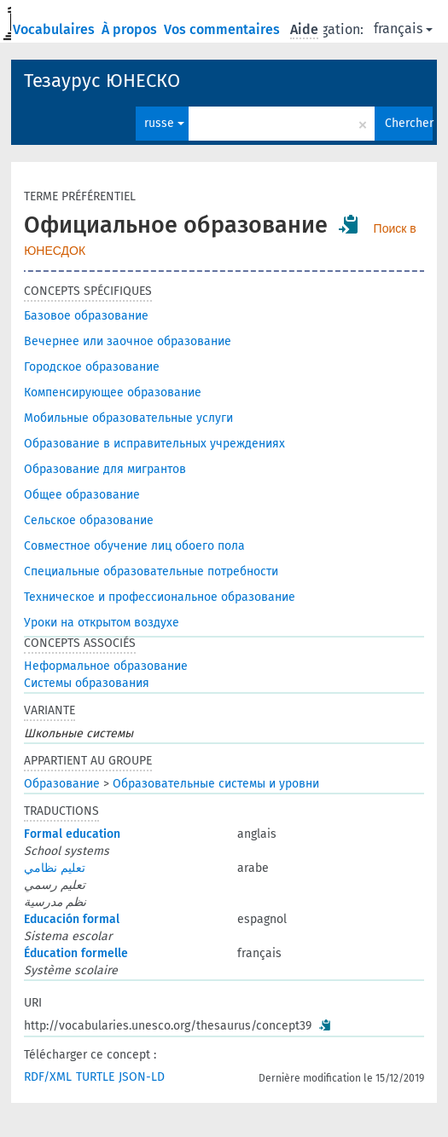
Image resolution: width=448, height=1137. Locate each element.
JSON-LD (142, 1077)
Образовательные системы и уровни (216, 783)
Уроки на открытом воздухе (101, 622)
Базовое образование (86, 316)
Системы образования (86, 683)
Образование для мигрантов (105, 469)
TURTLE (95, 1077)
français (403, 28)
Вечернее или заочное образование (127, 341)
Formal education (72, 834)
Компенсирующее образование (112, 392)
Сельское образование (89, 520)
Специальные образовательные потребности (151, 571)
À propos (131, 29)
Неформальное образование (106, 666)
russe (164, 123)
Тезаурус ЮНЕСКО (102, 80)
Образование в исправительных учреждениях (154, 443)
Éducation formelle (76, 953)
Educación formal (71, 919)
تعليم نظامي (54, 868)
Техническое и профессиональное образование (159, 597)
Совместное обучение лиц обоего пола (134, 546)
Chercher (409, 123)
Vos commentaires (223, 29)
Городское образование (92, 367)
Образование (62, 783)
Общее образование (82, 495)
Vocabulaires (55, 29)
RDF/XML (48, 1077)
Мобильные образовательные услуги (128, 418)
